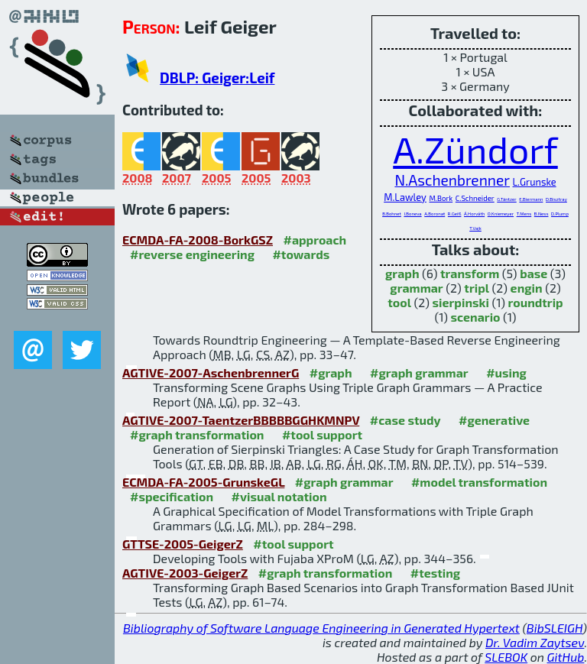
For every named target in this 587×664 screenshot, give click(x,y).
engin (527, 287)
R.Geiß (455, 213)
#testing (435, 572)
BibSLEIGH (554, 627)
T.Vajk (475, 228)
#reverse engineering (192, 254)
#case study (405, 420)
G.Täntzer (506, 199)
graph (402, 273)
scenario (476, 316)
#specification (171, 496)
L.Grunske (534, 182)
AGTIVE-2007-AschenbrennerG (210, 372)
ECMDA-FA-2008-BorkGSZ (197, 239)
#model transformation (479, 482)
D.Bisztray (556, 199)
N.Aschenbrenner (452, 180)
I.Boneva (412, 213)
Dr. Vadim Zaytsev (534, 642)
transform (469, 273)
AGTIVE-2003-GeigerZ (185, 572)
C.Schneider (475, 197)
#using (506, 372)
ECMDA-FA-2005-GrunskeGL (203, 482)
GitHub (566, 656)
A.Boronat (434, 213)
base (533, 273)
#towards (300, 254)
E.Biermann (531, 199)
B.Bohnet (391, 213)
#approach (314, 239)
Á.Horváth (474, 213)
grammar (416, 287)
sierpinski (461, 302)
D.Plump (560, 213)
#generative (494, 420)
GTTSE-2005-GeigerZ (182, 543)
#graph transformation (197, 434)
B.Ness (541, 213)
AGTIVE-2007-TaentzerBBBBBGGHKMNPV (240, 420)
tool (399, 302)
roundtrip (535, 302)
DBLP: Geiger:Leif (217, 77)
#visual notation (279, 496)
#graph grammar (419, 372)
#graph (331, 372)
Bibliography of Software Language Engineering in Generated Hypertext (321, 627)
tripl (476, 287)
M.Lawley (405, 197)
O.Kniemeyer (501, 213)
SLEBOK (506, 656)
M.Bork (440, 197)
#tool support (322, 434)
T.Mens (524, 213)
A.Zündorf (475, 149)
